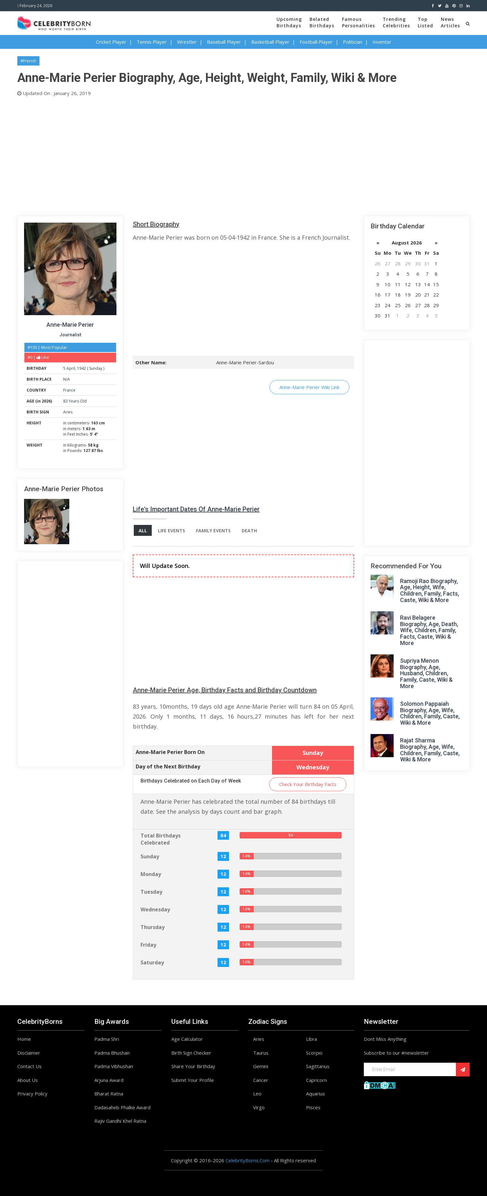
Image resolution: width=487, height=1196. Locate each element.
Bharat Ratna (108, 1093)
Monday (151, 874)
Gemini (260, 1066)
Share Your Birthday (193, 1066)
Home (24, 1039)
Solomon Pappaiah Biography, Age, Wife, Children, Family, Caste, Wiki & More (430, 713)
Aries (68, 412)
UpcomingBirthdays (289, 22)
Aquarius (315, 1093)
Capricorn (316, 1080)
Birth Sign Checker (191, 1053)
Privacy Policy (32, 1093)
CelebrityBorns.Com (247, 1160)
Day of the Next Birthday (168, 766)
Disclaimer (28, 1053)
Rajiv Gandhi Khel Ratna (120, 1121)
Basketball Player (270, 42)
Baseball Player (224, 42)
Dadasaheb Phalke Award (122, 1107)
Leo (257, 1093)
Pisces (313, 1107)
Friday (148, 944)
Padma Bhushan (112, 1053)
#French (28, 61)
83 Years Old (75, 401)
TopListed (425, 22)
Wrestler (187, 42)
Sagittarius (317, 1066)
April (70, 368)
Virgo (259, 1107)
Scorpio (314, 1053)
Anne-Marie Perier (70, 324)
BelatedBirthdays (322, 22)
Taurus (261, 1053)
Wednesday (155, 909)
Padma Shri (106, 1039)
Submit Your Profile (192, 1080)
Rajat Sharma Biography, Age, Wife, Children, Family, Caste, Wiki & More (430, 750)
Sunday (95, 368)
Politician (352, 42)
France (69, 390)
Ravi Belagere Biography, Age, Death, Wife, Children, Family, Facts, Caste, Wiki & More (429, 630)
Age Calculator (187, 1039)
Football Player (316, 42)
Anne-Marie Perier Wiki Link (309, 387)
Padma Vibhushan (113, 1066)
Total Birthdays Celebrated (161, 839)
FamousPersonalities (358, 22)
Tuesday (151, 891)
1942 (81, 368)
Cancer (260, 1080)
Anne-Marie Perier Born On (170, 752)
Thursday (153, 927)
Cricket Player (111, 42)
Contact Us (29, 1066)
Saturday (152, 962)
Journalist (70, 334)
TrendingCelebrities (396, 22)
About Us (27, 1080)
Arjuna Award (109, 1080)
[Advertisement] (209, 155)
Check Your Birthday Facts (308, 784)
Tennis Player (152, 42)
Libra (311, 1039)
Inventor (381, 42)
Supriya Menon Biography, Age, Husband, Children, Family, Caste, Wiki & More (426, 673)
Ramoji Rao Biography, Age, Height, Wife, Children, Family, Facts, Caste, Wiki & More (429, 590)
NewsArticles (450, 22)
